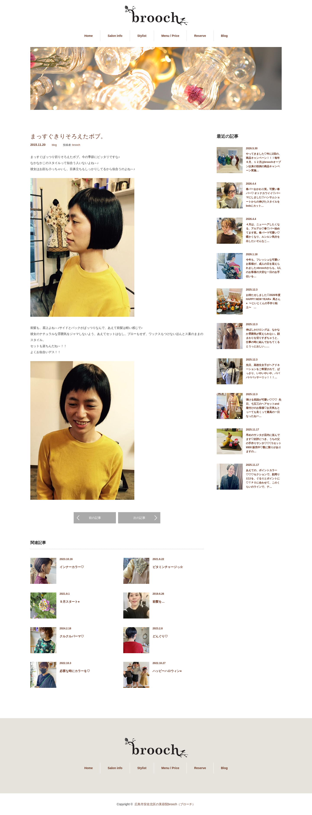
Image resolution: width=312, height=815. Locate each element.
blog (54, 144)
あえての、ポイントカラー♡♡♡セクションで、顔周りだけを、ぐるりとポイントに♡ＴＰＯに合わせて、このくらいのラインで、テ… (263, 479)
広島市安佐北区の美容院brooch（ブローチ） (165, 804)
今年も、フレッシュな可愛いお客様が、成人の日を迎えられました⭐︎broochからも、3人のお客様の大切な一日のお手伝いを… (263, 268)
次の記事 (139, 518)
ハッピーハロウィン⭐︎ (167, 671)
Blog (224, 35)
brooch (76, 144)
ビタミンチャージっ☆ (168, 567)
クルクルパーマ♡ (72, 636)
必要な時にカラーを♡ (75, 671)
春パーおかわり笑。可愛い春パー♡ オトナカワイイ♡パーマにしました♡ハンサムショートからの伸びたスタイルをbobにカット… (263, 197)
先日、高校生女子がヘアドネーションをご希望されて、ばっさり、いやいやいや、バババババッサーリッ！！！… (263, 371)
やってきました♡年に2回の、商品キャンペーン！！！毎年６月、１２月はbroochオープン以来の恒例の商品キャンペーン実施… (263, 162)
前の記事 (95, 518)
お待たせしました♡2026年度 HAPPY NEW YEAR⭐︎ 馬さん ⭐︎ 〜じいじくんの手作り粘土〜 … (264, 301)
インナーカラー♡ (72, 567)
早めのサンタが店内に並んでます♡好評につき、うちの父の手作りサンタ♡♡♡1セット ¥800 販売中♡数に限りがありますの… (264, 443)
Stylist (141, 35)
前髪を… (159, 601)
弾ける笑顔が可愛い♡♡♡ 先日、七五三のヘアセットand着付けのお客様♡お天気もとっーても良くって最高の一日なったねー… (263, 408)
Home (88, 35)
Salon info (115, 35)
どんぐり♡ (160, 636)
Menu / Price (170, 35)
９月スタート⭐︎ (70, 601)
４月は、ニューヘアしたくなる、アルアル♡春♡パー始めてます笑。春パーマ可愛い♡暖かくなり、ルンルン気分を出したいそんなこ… (263, 233)
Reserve (200, 35)
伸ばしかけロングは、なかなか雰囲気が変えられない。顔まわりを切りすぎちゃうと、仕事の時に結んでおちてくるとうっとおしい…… (263, 338)
